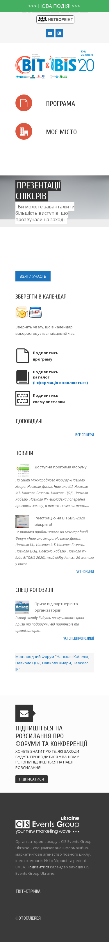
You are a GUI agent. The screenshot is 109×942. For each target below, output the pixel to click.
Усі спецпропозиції (78, 638)
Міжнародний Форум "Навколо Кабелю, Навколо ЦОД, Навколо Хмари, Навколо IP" (52, 663)
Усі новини (85, 572)
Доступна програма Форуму (61, 467)
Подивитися (38, 867)
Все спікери (84, 435)
